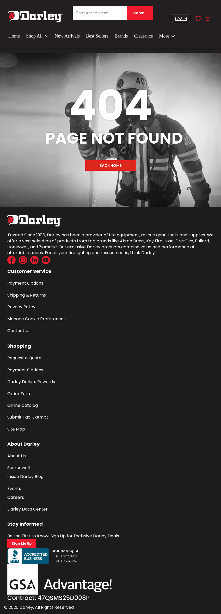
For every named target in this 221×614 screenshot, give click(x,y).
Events (14, 489)
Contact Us (18, 331)
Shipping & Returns (26, 295)
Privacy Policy (21, 307)
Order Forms (20, 394)
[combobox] (113, 15)
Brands (121, 36)
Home (14, 36)
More (167, 36)
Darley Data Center (27, 509)
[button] (181, 19)
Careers (15, 497)
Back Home (110, 165)
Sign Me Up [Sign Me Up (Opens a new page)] (22, 543)
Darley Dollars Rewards (31, 382)
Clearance (143, 36)
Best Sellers (97, 36)
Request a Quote (24, 358)
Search (137, 12)
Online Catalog (22, 405)
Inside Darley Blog (25, 477)
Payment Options (25, 283)
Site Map (16, 429)
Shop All (37, 36)
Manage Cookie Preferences (36, 319)
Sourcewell (18, 468)
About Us (16, 456)
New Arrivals (67, 36)
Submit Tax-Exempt (27, 417)
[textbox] (113, 13)
